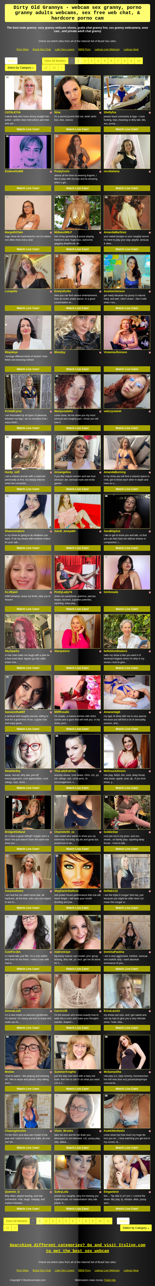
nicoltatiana (111, 171)
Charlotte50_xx (64, 832)
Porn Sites (23, 49)
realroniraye (62, 951)
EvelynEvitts (62, 291)
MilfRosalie (61, 712)
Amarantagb (112, 712)
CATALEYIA (13, 112)
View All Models (55, 60)
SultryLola (61, 1191)
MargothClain (14, 232)
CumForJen (13, 951)
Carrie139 (60, 1010)
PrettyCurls (61, 171)
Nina (57, 112)
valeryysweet (112, 411)
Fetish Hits (110, 1280)
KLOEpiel (11, 592)
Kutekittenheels (114, 1130)
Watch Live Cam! (28, 129)
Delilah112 (111, 890)
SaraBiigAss (112, 531)
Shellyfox (110, 112)
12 (54, 67)
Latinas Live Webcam (107, 49)
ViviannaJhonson (115, 352)
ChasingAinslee (15, 1130)
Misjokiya (11, 352)
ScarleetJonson (114, 291)
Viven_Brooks (63, 1130)
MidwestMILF (63, 232)
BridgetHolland (15, 832)
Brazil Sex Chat (42, 49)
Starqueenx (62, 651)
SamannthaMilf (15, 712)
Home (11, 60)
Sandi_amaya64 (64, 531)
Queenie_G (12, 1191)
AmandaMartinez (115, 232)
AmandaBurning (115, 472)
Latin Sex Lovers (64, 49)
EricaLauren (112, 1010)
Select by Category (20, 67)
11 (46, 67)
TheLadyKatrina (65, 771)
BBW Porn (84, 49)
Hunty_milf (12, 472)
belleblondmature (115, 651)
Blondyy (59, 352)
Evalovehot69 (14, 171)
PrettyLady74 (63, 592)
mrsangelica (62, 472)
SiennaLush (13, 1010)
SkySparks (12, 651)
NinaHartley (13, 771)
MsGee (9, 1071)
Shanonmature (15, 531)
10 (138, 60)
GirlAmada (111, 592)
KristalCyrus (13, 411)
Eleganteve (111, 1191)
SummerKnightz (65, 1071)
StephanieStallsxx (66, 890)
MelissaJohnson (115, 771)
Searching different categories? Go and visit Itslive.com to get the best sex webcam (77, 1248)
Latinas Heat (131, 49)
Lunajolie (11, 291)
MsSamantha (112, 1071)
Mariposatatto (63, 411)
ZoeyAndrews (14, 890)
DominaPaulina (114, 951)
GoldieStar (111, 832)
